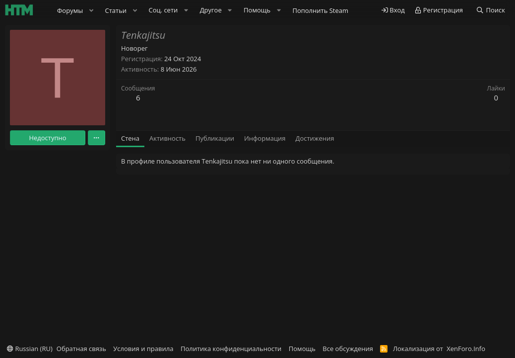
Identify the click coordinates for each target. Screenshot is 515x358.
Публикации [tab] (214, 138)
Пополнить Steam (320, 10)
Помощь (302, 348)
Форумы (70, 10)
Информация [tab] (265, 138)
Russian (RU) (30, 348)
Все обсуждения (347, 348)
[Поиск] (490, 10)
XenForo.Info (466, 348)
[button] (91, 10)
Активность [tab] (167, 138)
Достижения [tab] (315, 138)
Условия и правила (143, 348)
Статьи (116, 10)
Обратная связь (81, 348)
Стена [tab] (130, 138)
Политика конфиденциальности (231, 348)
